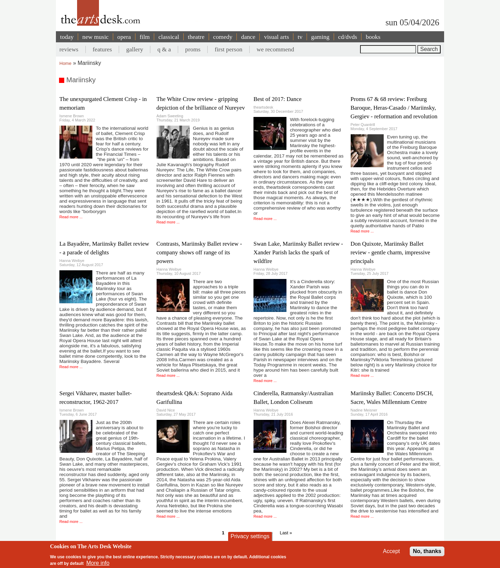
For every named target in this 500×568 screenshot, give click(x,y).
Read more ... (71, 217)
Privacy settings (250, 536)
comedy (223, 36)
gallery (134, 49)
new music (95, 36)
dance (248, 36)
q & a (164, 49)
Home (65, 63)
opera (124, 36)
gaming (320, 36)
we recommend (275, 49)
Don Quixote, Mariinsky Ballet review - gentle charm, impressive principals (390, 252)
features (102, 49)
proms (192, 49)
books (373, 36)
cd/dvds (347, 36)
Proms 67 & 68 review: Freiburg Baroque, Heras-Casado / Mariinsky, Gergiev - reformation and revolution (394, 108)
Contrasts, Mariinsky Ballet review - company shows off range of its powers (199, 252)
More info (98, 563)
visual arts (276, 36)
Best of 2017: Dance (277, 99)
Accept (391, 551)
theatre (196, 36)
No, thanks (427, 551)
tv (300, 36)
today (67, 36)
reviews (68, 49)
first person (228, 49)
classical (168, 36)
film (145, 36)
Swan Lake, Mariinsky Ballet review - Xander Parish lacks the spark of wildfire (298, 252)
